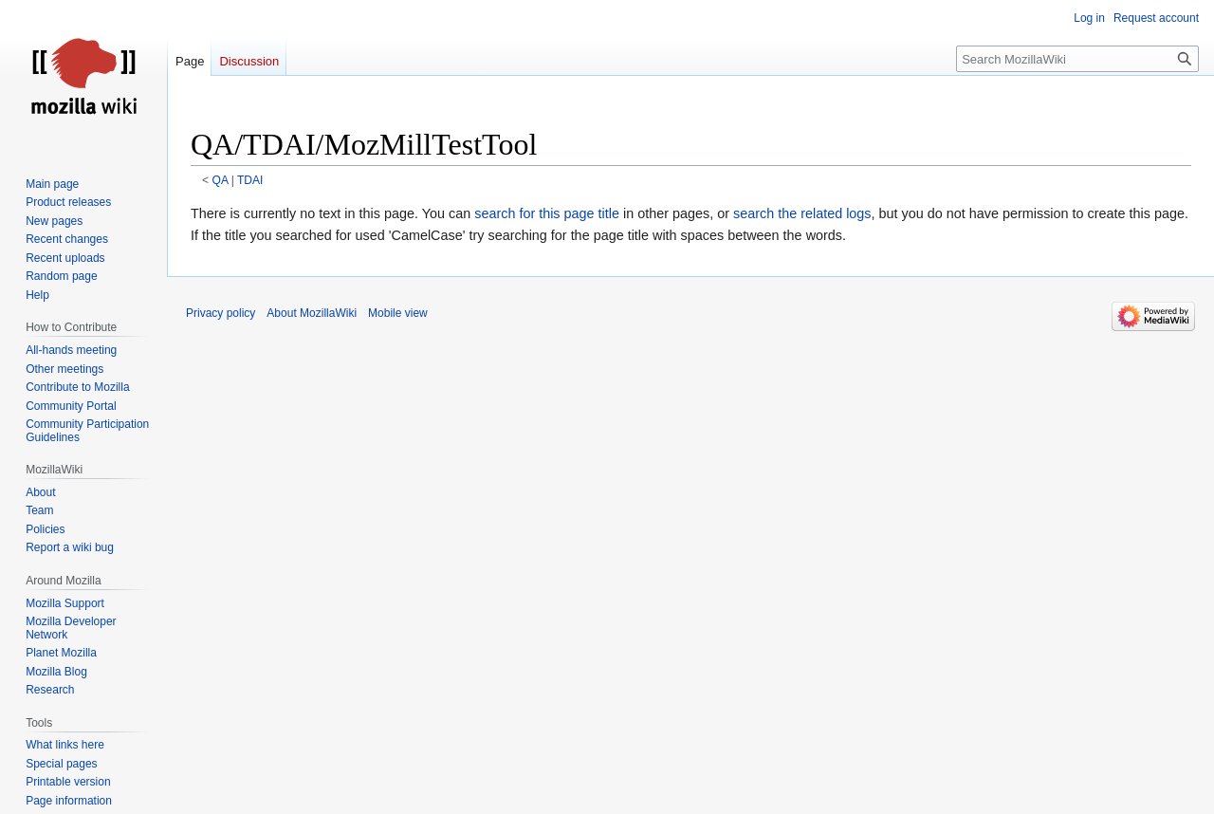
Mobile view (398, 313)
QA (220, 180)
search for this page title (546, 213)
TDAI (250, 180)
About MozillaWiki (312, 313)
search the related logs (802, 213)
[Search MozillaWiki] (1077, 59)
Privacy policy (220, 313)
